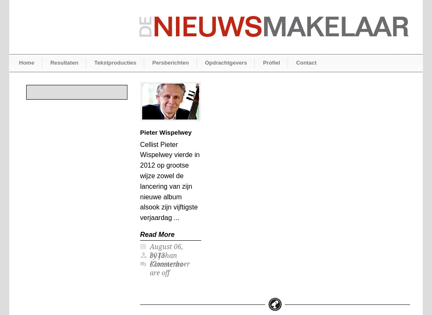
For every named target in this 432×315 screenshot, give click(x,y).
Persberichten (170, 63)
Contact (306, 63)
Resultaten (64, 63)
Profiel (271, 63)
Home (26, 63)
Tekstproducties (115, 63)
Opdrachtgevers (226, 63)
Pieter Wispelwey (166, 132)
